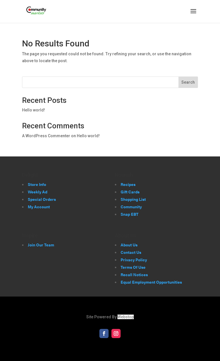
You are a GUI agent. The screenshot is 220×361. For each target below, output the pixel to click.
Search (188, 82)
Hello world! (33, 110)
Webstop (125, 317)
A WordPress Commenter (46, 136)
